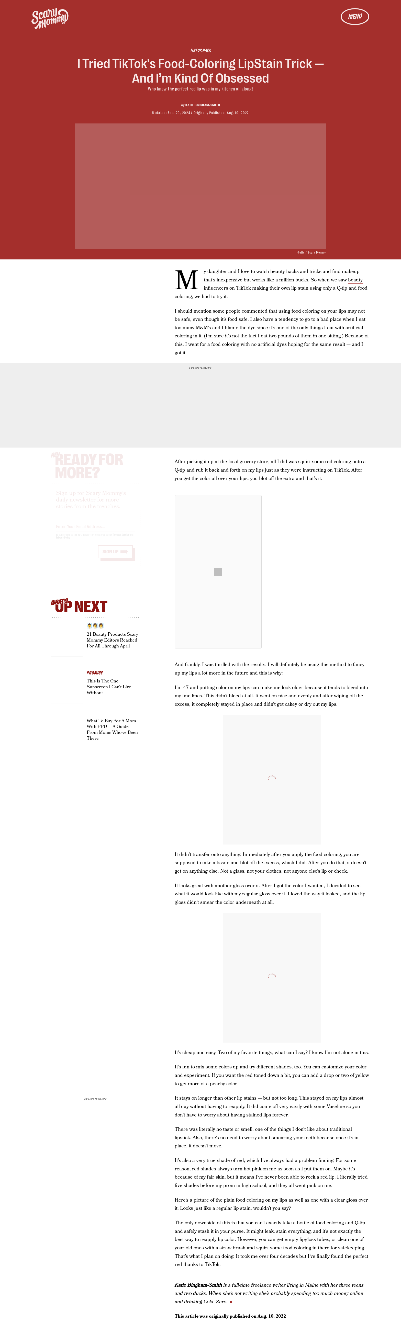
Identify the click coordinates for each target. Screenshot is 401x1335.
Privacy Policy (63, 542)
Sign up (110, 556)
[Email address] (95, 530)
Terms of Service (121, 539)
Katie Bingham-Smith (202, 105)
